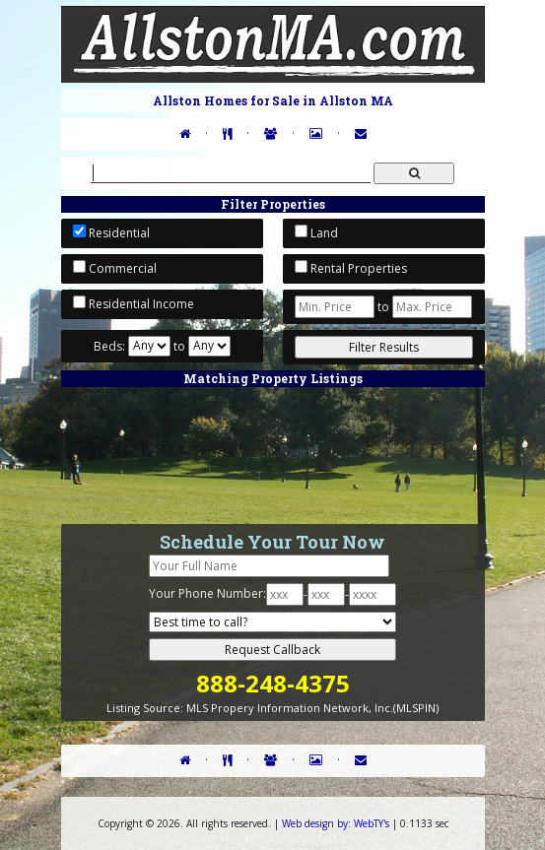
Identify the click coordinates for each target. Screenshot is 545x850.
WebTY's (335, 823)
